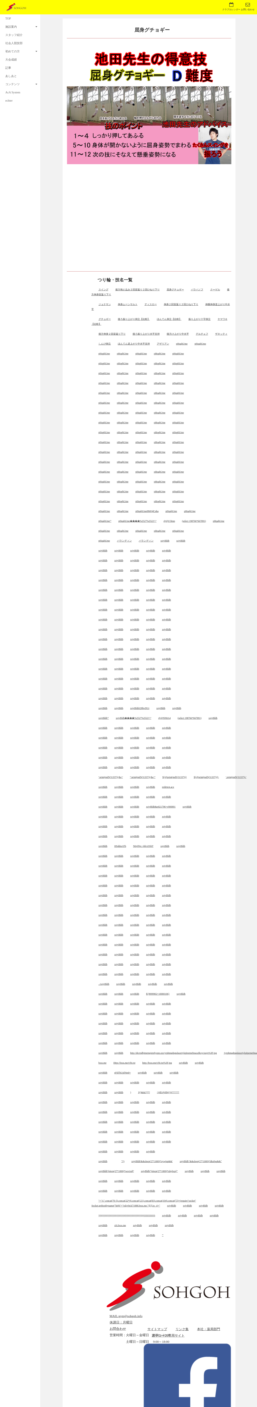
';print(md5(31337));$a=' (111, 777)
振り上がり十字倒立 (199, 319)
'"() (122, 1161)
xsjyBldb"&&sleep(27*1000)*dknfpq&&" (201, 1161)
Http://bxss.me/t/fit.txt (124, 1062)
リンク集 (182, 1329)
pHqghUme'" (105, 521)
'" (162, 1235)
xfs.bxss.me (120, 1225)
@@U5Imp (169, 521)
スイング (103, 289)
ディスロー (151, 304)
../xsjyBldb (104, 984)
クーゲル (215, 289)
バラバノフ (197, 289)
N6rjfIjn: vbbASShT (143, 846)
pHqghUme (182, 343)
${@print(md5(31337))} (174, 777)
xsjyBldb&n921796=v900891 (161, 806)
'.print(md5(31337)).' (236, 777)
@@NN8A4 (164, 718)
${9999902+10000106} (158, 993)
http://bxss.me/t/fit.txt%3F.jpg (157, 1062)
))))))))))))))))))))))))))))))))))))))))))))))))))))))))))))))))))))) (127, 1215)
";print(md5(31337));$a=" (143, 777)
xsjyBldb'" (104, 718)
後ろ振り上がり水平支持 (146, 333)
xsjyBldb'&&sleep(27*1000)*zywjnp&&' (152, 1161)
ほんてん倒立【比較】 (169, 319)
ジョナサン (105, 304)
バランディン (124, 540)
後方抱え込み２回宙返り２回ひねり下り (137, 289)
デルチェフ (202, 333)
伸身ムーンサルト (128, 304)
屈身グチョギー (175, 289)
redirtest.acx (168, 787)
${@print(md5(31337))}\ (206, 777)
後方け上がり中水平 (178, 333)
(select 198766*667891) (194, 521)
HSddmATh (120, 846)
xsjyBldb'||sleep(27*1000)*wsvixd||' (116, 1171)
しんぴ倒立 (105, 343)
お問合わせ (118, 1328)
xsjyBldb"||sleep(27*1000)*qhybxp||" (159, 1171)
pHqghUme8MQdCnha (147, 511)
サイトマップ (157, 1329)
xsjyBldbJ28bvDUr (139, 708)
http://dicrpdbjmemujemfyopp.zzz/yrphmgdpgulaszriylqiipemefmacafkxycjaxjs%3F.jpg (173, 1053)
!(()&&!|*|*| (144, 1092)
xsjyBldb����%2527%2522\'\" (133, 718)
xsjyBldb (165, 540)
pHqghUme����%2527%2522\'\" (137, 521)
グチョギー (105, 319)
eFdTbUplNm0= (122, 1072)
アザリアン (163, 343)
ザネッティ (221, 333)
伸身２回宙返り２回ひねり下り (181, 304)
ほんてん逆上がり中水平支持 (134, 343)
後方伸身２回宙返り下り (112, 333)
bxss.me (103, 1062)
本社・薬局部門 (208, 1329)
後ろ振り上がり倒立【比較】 (134, 319)
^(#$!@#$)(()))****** (168, 1092)
